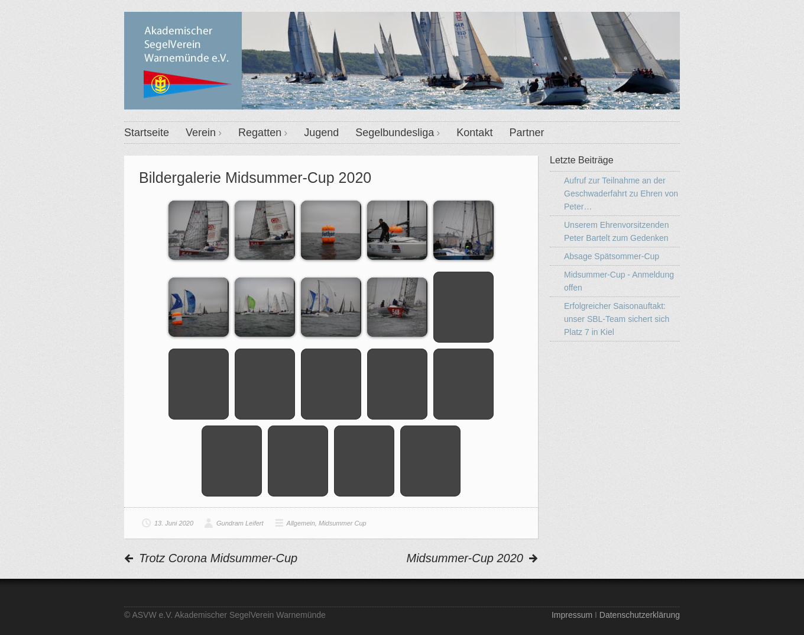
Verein (201, 132)
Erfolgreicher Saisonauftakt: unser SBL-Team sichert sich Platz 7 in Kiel (616, 319)
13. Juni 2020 (173, 523)
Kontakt (474, 132)
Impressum (572, 615)
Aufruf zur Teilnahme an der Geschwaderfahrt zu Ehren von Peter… (621, 193)
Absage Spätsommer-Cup (611, 256)
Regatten (259, 132)
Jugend (321, 132)
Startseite (146, 132)
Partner (526, 132)
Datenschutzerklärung (639, 615)
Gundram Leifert (239, 523)
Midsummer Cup (343, 523)
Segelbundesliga (394, 132)
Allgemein (301, 523)
